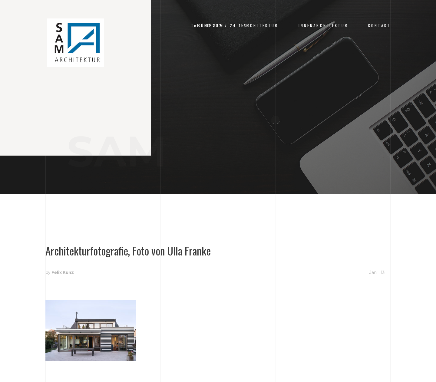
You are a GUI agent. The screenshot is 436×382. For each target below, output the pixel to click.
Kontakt (379, 25)
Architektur (261, 25)
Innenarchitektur (323, 25)
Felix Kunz (62, 272)
